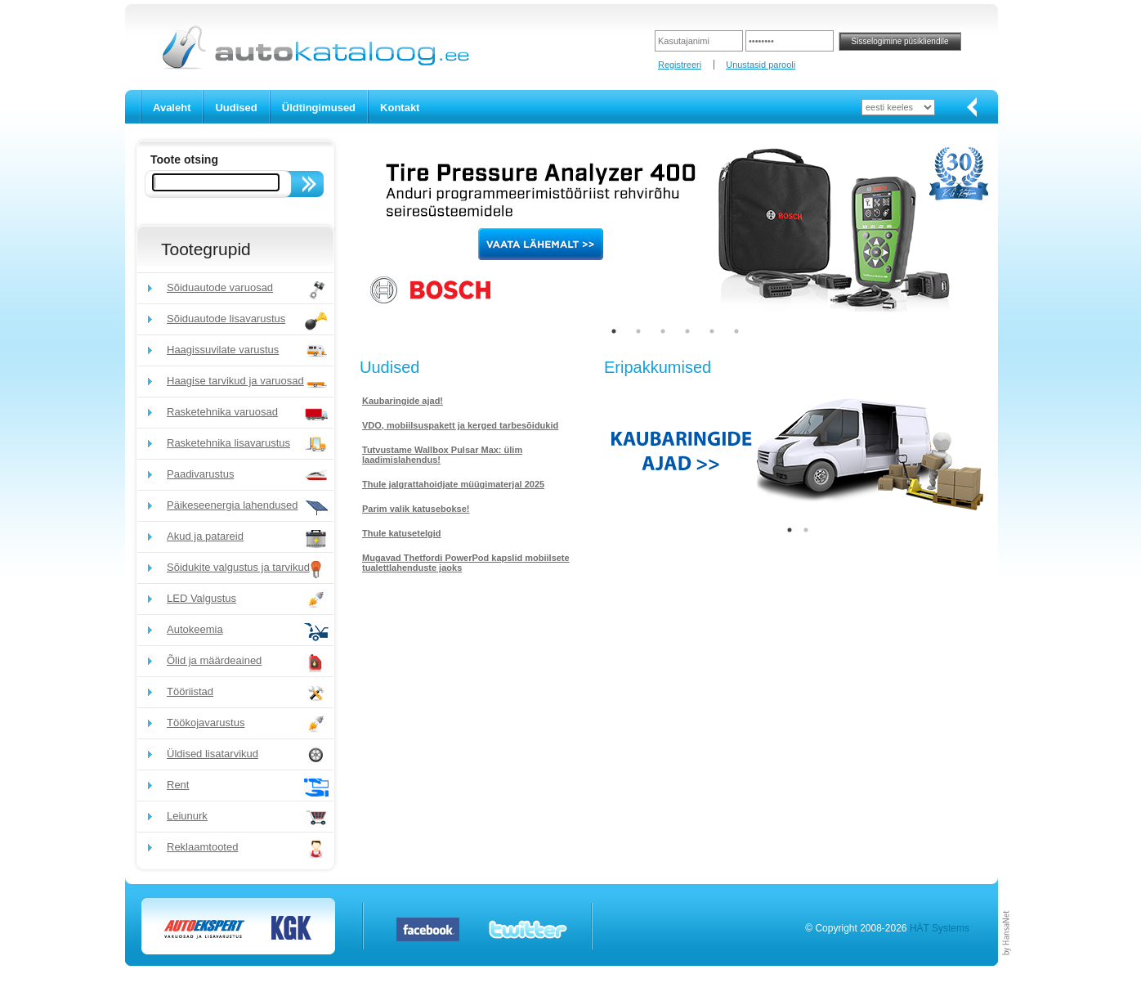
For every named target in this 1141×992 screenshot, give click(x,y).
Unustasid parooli (760, 65)
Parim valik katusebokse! (415, 509)
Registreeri (679, 65)
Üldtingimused (319, 107)
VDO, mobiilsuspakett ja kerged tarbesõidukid (460, 425)
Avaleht (171, 107)
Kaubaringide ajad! (402, 401)
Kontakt (399, 107)
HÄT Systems (939, 928)
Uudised (236, 107)
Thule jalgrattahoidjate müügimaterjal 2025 (453, 484)
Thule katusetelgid (401, 533)
